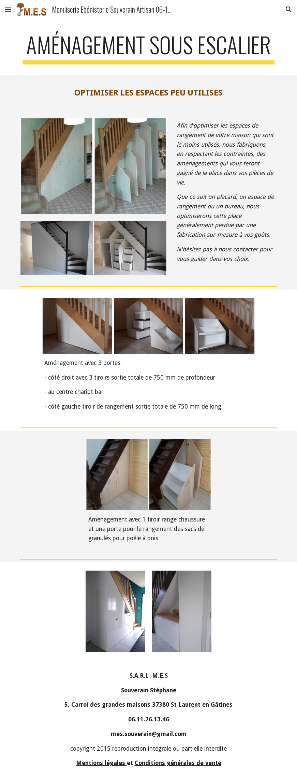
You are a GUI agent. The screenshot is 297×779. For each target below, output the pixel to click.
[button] (8, 9)
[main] (149, 48)
